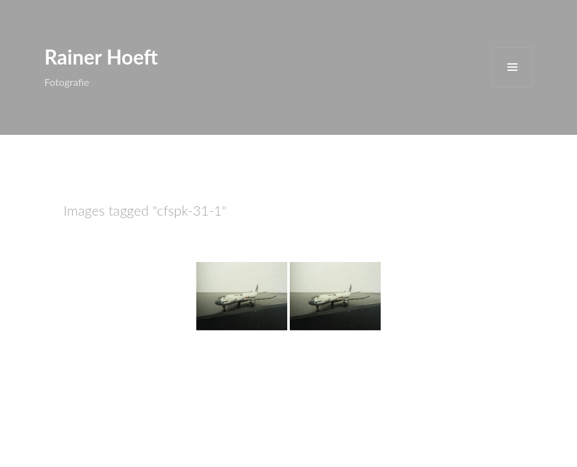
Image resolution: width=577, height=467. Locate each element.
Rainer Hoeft (101, 57)
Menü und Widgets (512, 67)
